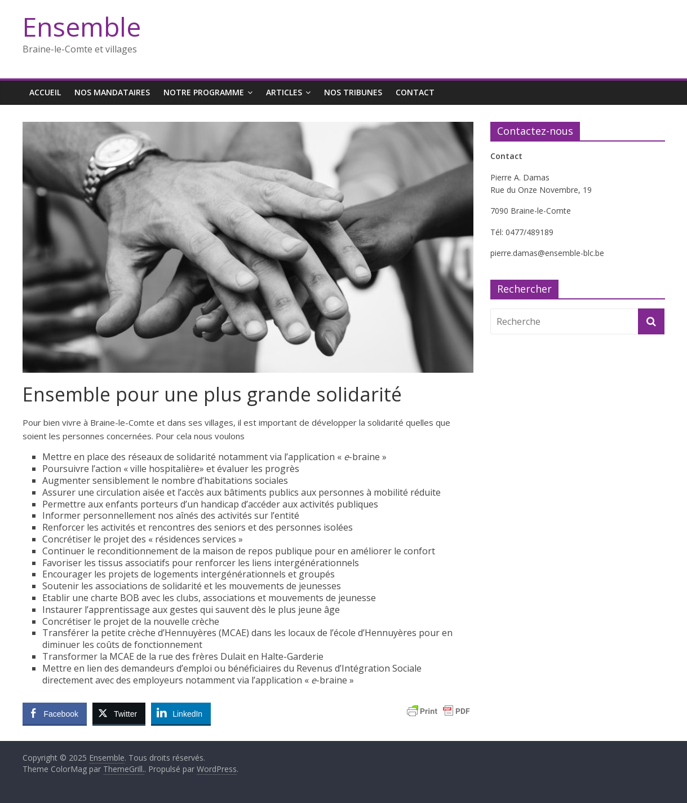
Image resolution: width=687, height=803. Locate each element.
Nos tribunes (353, 92)
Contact (415, 92)
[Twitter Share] (118, 713)
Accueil (45, 92)
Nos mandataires (112, 92)
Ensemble (82, 26)
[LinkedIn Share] (181, 713)
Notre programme (203, 92)
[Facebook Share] (55, 713)
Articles (284, 92)
